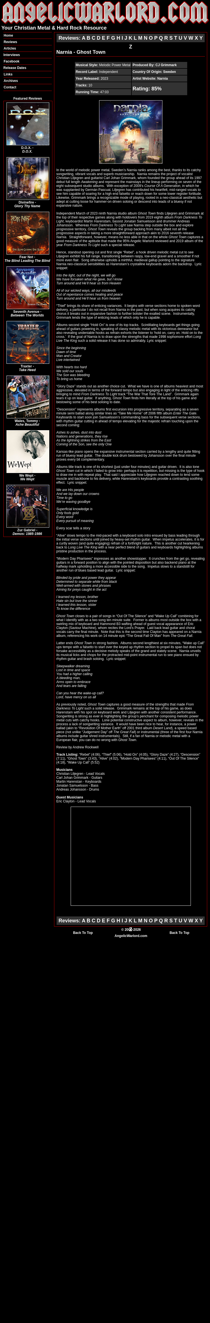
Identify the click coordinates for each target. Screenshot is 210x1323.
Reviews (10, 42)
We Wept (26, 476)
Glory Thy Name (27, 206)
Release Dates (14, 68)
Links (8, 74)
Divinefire (26, 202)
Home (8, 35)
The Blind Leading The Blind (27, 261)
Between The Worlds (27, 315)
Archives (11, 81)
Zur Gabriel (26, 530)
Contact (10, 87)
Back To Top (83, 933)
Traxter (26, 366)
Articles (10, 48)
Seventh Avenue (26, 312)
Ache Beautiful (27, 425)
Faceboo (10, 61)
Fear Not (26, 257)
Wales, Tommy (26, 421)
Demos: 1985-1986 (27, 534)
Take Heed (27, 370)
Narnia (162, 79)
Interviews (11, 55)
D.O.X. (26, 148)
